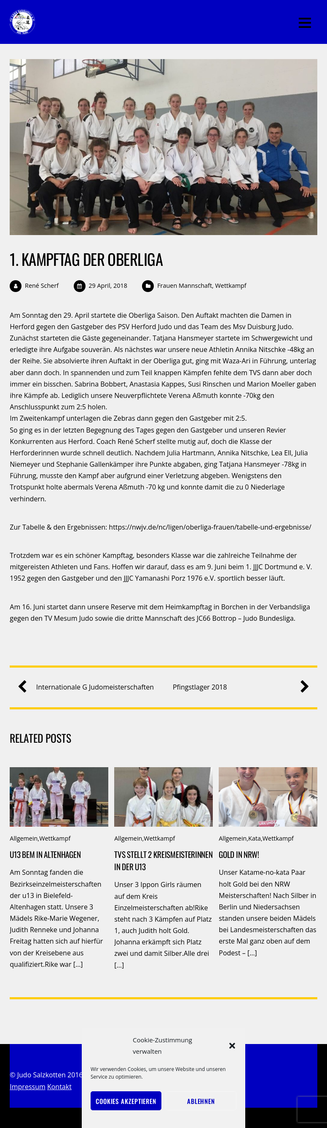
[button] (232, 1045)
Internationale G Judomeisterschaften (89, 687)
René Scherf (42, 285)
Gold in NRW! (239, 854)
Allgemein (24, 838)
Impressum (27, 1086)
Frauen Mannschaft (184, 285)
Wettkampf (231, 285)
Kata (254, 838)
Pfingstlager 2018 (238, 687)
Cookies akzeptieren (126, 1101)
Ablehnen (201, 1101)
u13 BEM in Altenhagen (45, 854)
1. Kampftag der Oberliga (86, 259)
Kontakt (59, 1086)
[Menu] (305, 22)
